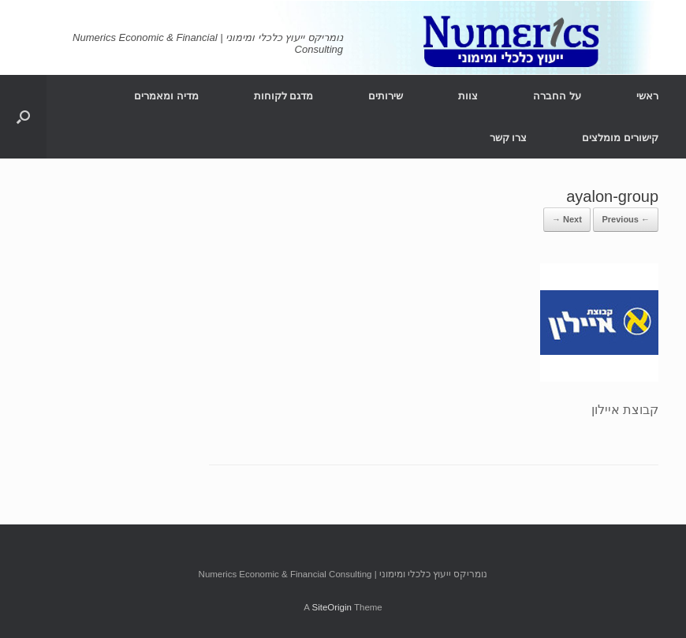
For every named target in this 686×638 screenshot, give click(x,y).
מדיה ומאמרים (166, 96)
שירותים (385, 96)
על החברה (557, 96)
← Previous (626, 219)
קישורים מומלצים (620, 138)
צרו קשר (509, 138)
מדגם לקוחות (284, 96)
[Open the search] (23, 117)
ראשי (647, 96)
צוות (468, 96)
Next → (567, 219)
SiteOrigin (331, 607)
